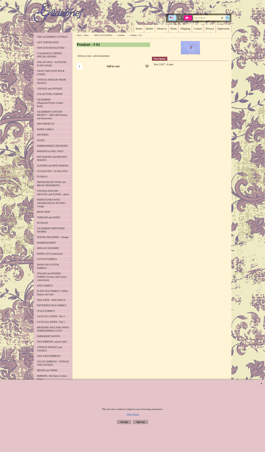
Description (159, 59)
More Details (133, 414)
